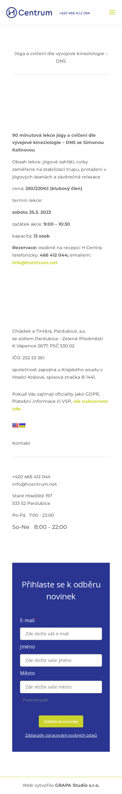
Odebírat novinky (61, 721)
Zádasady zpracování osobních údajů (61, 735)
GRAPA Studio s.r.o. (77, 785)
